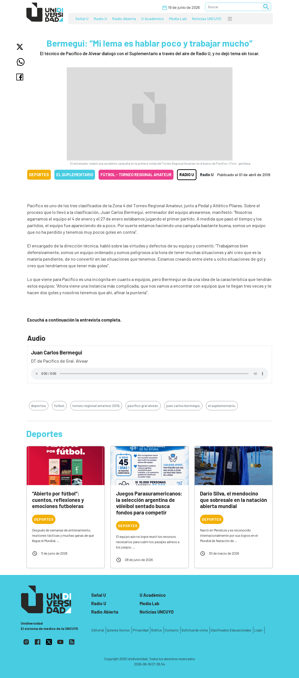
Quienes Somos (118, 630)
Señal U (81, 18)
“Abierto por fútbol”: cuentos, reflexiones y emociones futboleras (58, 499)
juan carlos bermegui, (183, 405)
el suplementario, (222, 405)
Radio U (100, 18)
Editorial (97, 630)
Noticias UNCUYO (206, 18)
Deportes (39, 174)
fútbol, (59, 405)
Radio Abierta (124, 18)
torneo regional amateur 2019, (96, 405)
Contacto (172, 630)
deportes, (38, 405)
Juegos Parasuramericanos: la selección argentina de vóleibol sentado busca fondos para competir (149, 503)
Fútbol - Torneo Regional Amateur (136, 174)
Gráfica (156, 630)
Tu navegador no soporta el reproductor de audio (149, 374)
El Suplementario (74, 174)
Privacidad (140, 630)
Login (258, 630)
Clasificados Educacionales (231, 630)
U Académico (152, 18)
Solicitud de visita (194, 630)
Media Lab (178, 18)
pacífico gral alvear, (143, 405)
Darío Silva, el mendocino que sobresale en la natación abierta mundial (233, 499)
